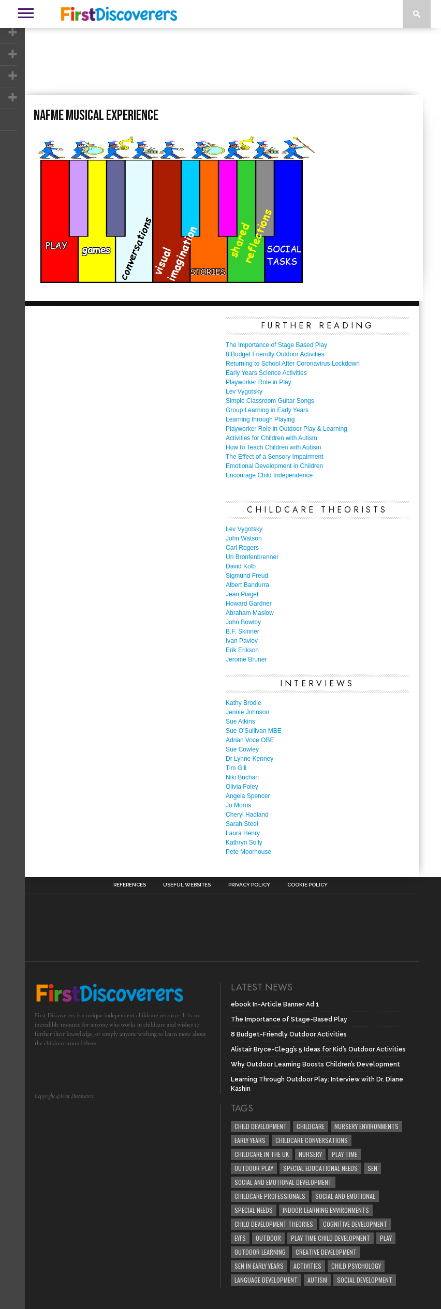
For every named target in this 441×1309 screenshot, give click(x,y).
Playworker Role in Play (258, 382)
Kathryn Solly (244, 842)
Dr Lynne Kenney (249, 758)
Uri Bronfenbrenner (252, 557)
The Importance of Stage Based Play (276, 345)
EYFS (240, 1237)
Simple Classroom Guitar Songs (270, 400)
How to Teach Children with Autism (273, 447)
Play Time (344, 1154)
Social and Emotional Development (283, 1182)
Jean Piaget (242, 594)
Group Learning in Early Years (267, 410)
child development (260, 1126)
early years (250, 1140)
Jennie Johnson (247, 712)
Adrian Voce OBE (250, 740)
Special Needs (253, 1210)
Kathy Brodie (243, 702)
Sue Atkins (240, 721)
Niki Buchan (242, 777)
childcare (311, 1126)
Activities (307, 1265)
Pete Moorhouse (248, 851)
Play (386, 1237)
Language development (266, 1279)
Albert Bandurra (247, 585)
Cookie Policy (307, 884)
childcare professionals (269, 1196)
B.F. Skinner (242, 631)
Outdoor (268, 1237)
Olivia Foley (242, 786)
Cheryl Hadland (247, 814)
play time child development (330, 1237)
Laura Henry (243, 833)
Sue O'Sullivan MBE (254, 730)
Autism (317, 1279)
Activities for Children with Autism (271, 438)
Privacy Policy (249, 884)
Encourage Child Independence (269, 475)
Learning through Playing (260, 419)
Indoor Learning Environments (326, 1210)
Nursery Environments (366, 1126)
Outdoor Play (253, 1168)
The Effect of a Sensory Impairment (275, 456)
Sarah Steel (242, 823)
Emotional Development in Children (274, 466)
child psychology (356, 1265)
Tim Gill (236, 768)
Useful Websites (187, 884)
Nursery (310, 1154)
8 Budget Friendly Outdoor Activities (275, 354)
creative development (326, 1251)
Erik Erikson (242, 650)
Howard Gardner (249, 603)
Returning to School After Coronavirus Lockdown (293, 363)
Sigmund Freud (247, 575)
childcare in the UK (261, 1154)
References (129, 884)
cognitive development (355, 1224)
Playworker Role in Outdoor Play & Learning (286, 428)
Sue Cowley (242, 749)
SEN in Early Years (259, 1265)
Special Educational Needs (320, 1168)
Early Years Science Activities (266, 373)
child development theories (273, 1224)
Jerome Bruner (246, 659)
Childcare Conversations (311, 1140)
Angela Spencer (248, 796)
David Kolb (241, 566)
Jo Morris (238, 805)
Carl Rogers (242, 547)
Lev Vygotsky (244, 391)
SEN (372, 1168)
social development (364, 1279)
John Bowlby (243, 622)
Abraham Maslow (250, 612)
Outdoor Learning (260, 1251)
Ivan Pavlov (242, 640)
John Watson (244, 538)
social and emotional (345, 1196)
